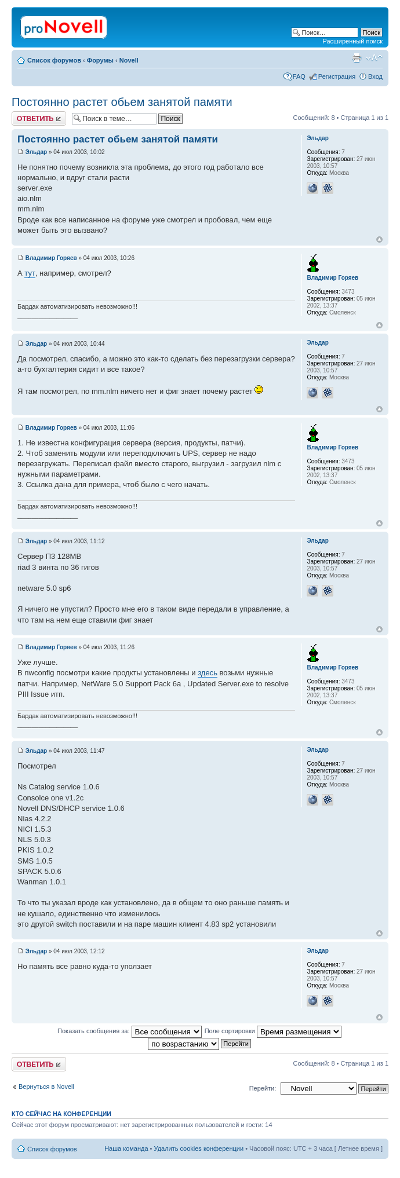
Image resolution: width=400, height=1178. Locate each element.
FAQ (299, 76)
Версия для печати (356, 58)
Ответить (39, 118)
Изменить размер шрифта (374, 58)
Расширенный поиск (352, 41)
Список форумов (54, 60)
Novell (129, 60)
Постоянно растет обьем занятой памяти (122, 102)
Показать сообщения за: (129, 1030)
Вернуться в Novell (46, 1086)
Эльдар (36, 152)
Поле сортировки (273, 1030)
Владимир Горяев (51, 258)
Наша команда (126, 1148)
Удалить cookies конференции (199, 1148)
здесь (207, 672)
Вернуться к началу (379, 239)
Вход (375, 76)
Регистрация (336, 76)
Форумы (100, 60)
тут (29, 273)
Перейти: (263, 1088)
